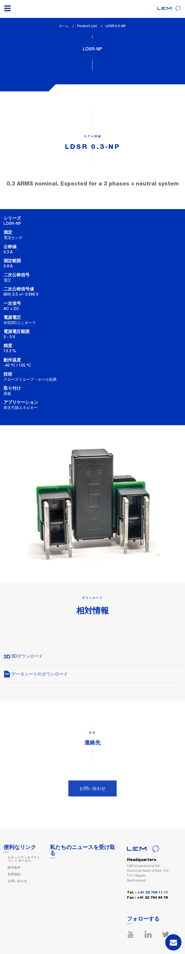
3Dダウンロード (23, 656)
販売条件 (14, 867)
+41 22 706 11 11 (153, 892)
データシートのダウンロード (36, 674)
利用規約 (14, 874)
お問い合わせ (92, 788)
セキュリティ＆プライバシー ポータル (24, 859)
